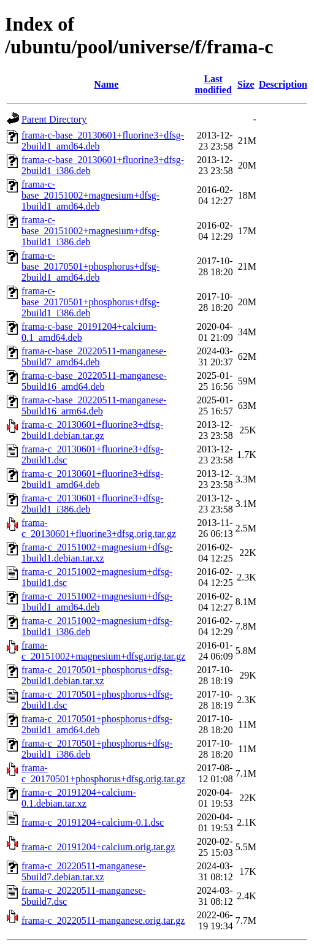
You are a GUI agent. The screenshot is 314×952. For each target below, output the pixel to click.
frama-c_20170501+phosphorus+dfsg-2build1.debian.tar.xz (96, 675)
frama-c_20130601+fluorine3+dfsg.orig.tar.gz (98, 528)
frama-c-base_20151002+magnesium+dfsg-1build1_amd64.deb (90, 195)
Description (283, 84)
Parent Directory (53, 119)
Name (106, 84)
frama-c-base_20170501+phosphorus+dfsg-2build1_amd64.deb (90, 266)
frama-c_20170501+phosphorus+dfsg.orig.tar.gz (103, 773)
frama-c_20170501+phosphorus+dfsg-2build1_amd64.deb (96, 724)
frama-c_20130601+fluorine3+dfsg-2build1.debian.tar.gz (92, 430)
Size (246, 84)
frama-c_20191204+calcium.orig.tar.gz (98, 847)
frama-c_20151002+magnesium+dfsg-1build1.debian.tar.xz (96, 552)
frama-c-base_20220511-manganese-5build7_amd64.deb (94, 356)
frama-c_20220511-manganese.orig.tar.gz (103, 920)
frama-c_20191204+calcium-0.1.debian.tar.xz (78, 798)
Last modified (212, 84)
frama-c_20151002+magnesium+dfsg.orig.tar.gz (103, 650)
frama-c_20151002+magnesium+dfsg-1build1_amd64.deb (96, 601)
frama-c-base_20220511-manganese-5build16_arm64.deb (94, 405)
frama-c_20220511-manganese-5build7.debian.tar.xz (83, 871)
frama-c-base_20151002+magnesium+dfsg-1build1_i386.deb (90, 231)
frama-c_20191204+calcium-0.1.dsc (92, 822)
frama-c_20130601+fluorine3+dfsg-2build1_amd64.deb (92, 479)
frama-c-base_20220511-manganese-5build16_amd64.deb (94, 381)
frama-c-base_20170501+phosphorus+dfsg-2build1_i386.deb (90, 302)
